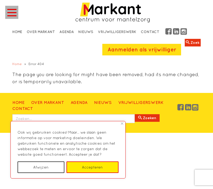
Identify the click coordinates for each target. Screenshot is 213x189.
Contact (150, 32)
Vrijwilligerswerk (117, 32)
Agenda (66, 32)
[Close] (122, 123)
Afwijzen (41, 167)
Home (17, 32)
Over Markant (41, 32)
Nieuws (85, 32)
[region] (68, 149)
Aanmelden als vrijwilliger (142, 49)
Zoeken (147, 118)
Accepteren (92, 167)
